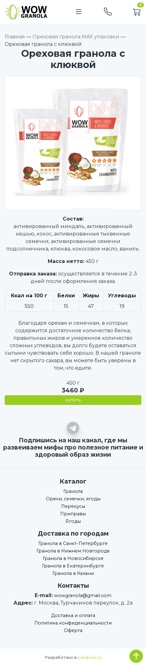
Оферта (73, 630)
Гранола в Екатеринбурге (73, 566)
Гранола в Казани (73, 573)
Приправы (73, 514)
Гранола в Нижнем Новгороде (73, 551)
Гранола (73, 491)
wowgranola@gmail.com (82, 595)
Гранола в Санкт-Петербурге (73, 543)
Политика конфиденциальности (73, 623)
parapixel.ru (89, 657)
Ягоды (73, 521)
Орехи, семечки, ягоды (73, 499)
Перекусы (73, 506)
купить (73, 400)
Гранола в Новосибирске (73, 558)
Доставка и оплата (73, 615)
